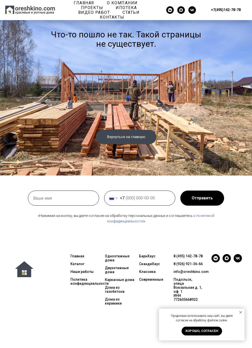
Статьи (131, 12)
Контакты (112, 17)
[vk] (192, 10)
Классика (147, 272)
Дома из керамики (113, 301)
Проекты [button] (92, 7)
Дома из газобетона (114, 289)
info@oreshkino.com (191, 272)
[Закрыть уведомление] (240, 312)
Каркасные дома (119, 280)
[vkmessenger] (170, 10)
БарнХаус (147, 256)
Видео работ (94, 12)
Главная (84, 3)
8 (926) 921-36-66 (188, 264)
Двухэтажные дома (117, 270)
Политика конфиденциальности (89, 281)
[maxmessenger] (181, 10)
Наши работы (82, 272)
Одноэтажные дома (117, 258)
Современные (151, 279)
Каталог (77, 264)
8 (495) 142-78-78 (188, 256)
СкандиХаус (149, 264)
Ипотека (126, 7)
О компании (122, 3)
